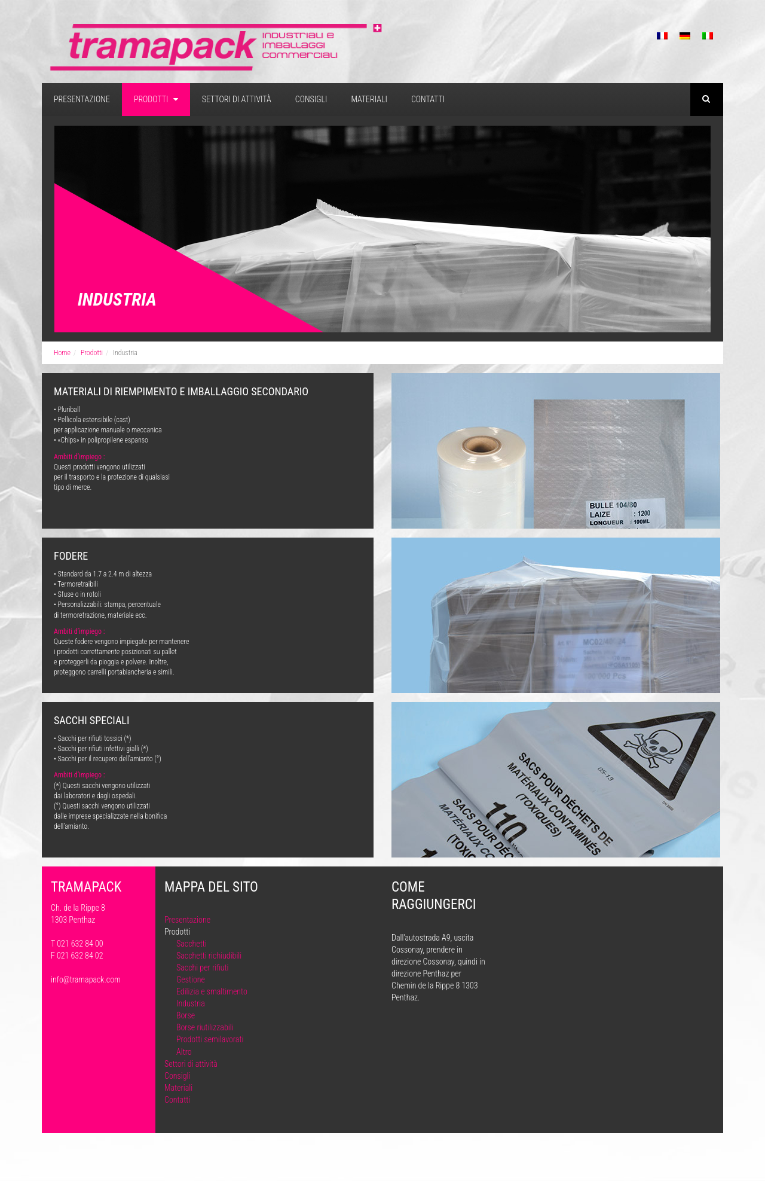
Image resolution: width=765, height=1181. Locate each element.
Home (62, 353)
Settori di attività (236, 99)
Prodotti (156, 99)
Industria (190, 1003)
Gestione (190, 979)
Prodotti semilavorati (209, 1039)
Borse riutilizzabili (205, 1027)
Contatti (428, 99)
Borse (185, 1015)
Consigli (311, 99)
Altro (184, 1052)
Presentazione (82, 99)
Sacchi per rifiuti (202, 967)
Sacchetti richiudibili (208, 955)
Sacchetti (191, 943)
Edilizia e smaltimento (211, 991)
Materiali (369, 99)
